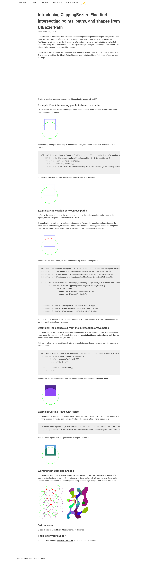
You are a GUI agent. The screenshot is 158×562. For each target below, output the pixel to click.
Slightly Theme (39, 558)
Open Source (72, 3)
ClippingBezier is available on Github (52, 530)
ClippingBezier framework (81, 99)
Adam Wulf (22, 3)
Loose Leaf (114, 45)
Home (35, 3)
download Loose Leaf (65, 540)
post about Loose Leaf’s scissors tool (97, 335)
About (45, 3)
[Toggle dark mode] (83, 3)
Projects (57, 3)
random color (102, 379)
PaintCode (42, 42)
